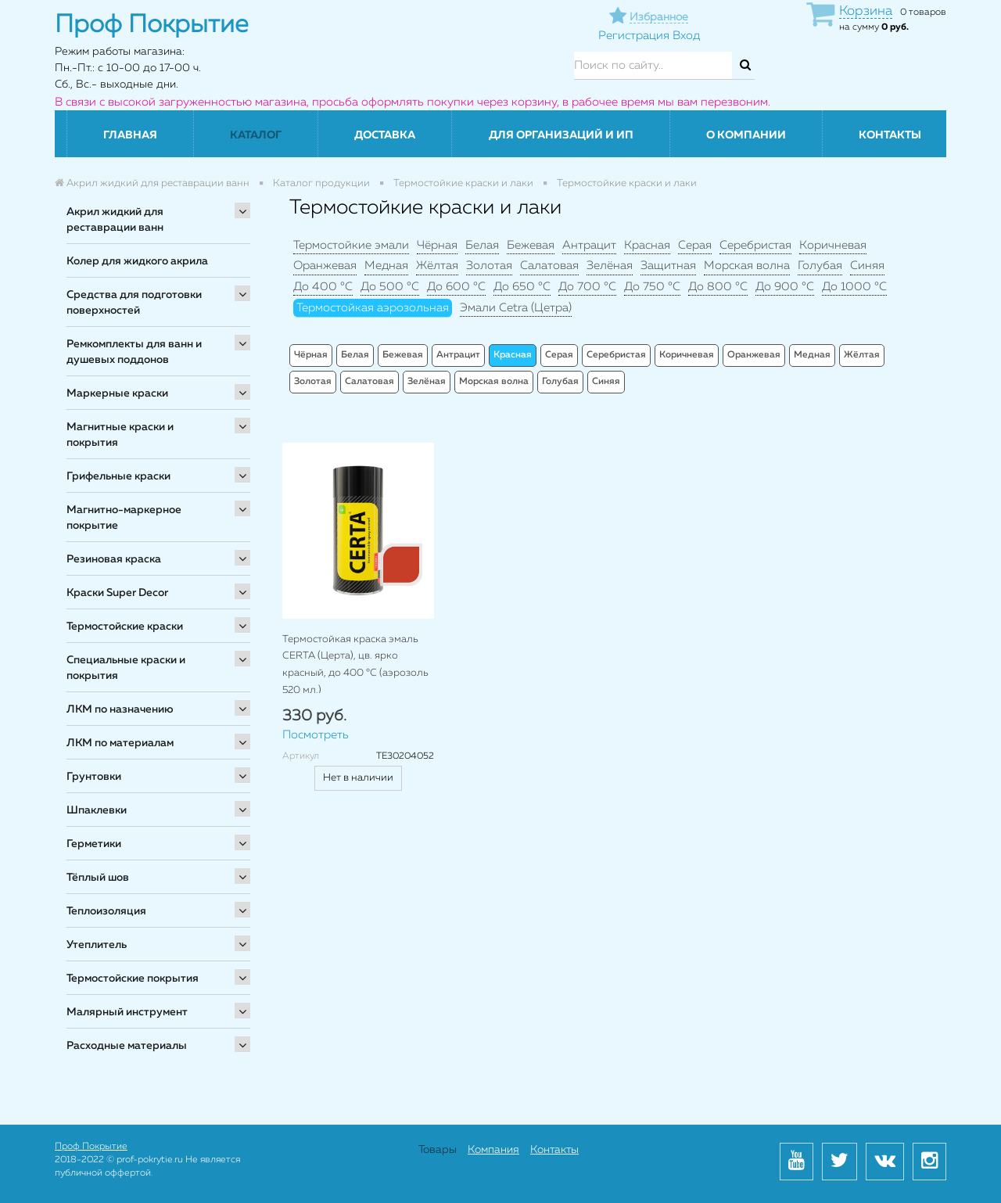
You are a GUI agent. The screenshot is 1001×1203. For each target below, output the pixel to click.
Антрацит (589, 245)
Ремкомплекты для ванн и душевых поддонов (134, 352)
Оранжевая (325, 265)
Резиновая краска (113, 559)
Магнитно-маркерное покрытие (123, 518)
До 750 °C (652, 287)
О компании (746, 135)
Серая (695, 245)
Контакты (890, 135)
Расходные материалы (126, 1045)
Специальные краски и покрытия (125, 668)
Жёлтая (437, 265)
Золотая (489, 265)
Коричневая (832, 245)
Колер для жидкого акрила (137, 261)
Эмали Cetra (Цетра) (516, 308)
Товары (437, 1149)
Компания (493, 1149)
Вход (686, 35)
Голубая (820, 265)
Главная (130, 135)
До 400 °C (323, 287)
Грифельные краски (118, 476)
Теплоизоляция (106, 911)
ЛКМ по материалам (120, 743)
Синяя (867, 265)
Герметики (93, 844)
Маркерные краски (117, 393)
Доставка (384, 135)
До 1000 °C (854, 287)
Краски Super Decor (117, 592)
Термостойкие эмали (351, 245)
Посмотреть (315, 735)
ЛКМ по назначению (120, 709)
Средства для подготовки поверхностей (134, 302)
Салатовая (549, 265)
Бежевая (530, 245)
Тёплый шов (97, 877)
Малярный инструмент (127, 1012)
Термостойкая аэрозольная (372, 308)
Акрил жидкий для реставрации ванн (114, 219)
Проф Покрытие (91, 1146)
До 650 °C (522, 287)
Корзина (865, 11)
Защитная (668, 265)
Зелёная (610, 265)
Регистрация (633, 35)
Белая (482, 245)
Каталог (256, 135)
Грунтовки (93, 776)
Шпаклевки (96, 810)
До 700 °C (587, 287)
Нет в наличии (358, 778)
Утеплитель (96, 944)
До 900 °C (784, 287)
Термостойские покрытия (132, 978)
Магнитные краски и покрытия (120, 435)
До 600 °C (456, 287)
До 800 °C (718, 287)
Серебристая (755, 245)
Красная (647, 245)
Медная (386, 265)
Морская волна (747, 265)
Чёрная (437, 245)
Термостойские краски (124, 626)
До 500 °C (390, 287)
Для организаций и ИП (561, 135)
